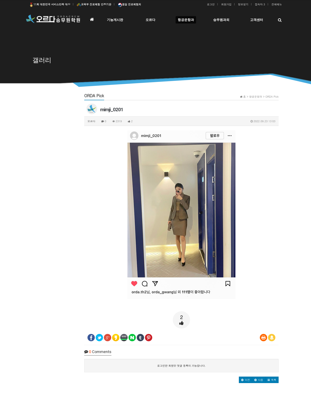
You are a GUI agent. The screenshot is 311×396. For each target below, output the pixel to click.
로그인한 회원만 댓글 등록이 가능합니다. (181, 365)
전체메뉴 (276, 4)
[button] (245, 380)
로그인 (211, 4)
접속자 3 (260, 4)
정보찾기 (243, 4)
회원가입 (226, 4)
